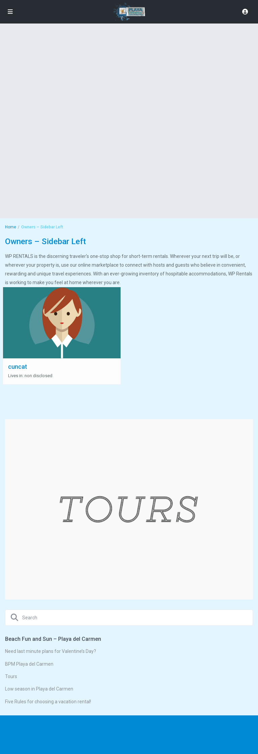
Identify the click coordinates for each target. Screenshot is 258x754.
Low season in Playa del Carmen (39, 689)
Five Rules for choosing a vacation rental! (48, 701)
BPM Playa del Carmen (29, 664)
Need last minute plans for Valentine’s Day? (50, 651)
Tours (11, 676)
